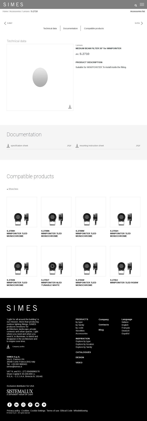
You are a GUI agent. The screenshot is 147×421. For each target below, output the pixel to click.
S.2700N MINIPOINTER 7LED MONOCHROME (51, 233)
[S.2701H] (125, 212)
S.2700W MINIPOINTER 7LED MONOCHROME (86, 233)
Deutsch (125, 330)
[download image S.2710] (69, 106)
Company (104, 319)
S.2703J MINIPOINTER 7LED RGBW (124, 281)
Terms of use (53, 410)
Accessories (15, 11)
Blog (101, 330)
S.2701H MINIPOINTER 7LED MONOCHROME (120, 233)
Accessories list (137, 11)
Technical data (50, 28)
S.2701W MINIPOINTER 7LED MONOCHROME (86, 282)
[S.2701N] (22, 261)
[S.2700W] (91, 212)
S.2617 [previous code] (8, 23)
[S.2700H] (22, 212)
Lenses (26, 11)
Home (5, 11)
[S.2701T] (56, 261)
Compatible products (94, 28)
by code (79, 328)
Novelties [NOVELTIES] (80, 330)
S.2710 (34, 11)
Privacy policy (13, 410)
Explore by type (83, 341)
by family (80, 325)
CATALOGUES (83, 352)
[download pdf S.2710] (39, 146)
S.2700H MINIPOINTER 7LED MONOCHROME (17, 233)
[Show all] (73, 189)
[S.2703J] (125, 261)
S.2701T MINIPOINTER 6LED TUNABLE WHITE (51, 282)
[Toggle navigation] (142, 4)
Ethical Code (66, 410)
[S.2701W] (91, 261)
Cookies (25, 410)
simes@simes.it (14, 366)
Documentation (70, 28)
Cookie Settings (37, 410)
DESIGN (80, 357)
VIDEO (79, 362)
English (125, 325)
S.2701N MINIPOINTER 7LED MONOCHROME (17, 282)
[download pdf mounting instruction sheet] (108, 146)
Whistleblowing (81, 410)
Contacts (104, 324)
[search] (136, 5)
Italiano (125, 322)
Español (125, 333)
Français (126, 328)
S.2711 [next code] (139, 23)
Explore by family (84, 347)
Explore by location (85, 344)
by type (79, 322)
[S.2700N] (56, 212)
